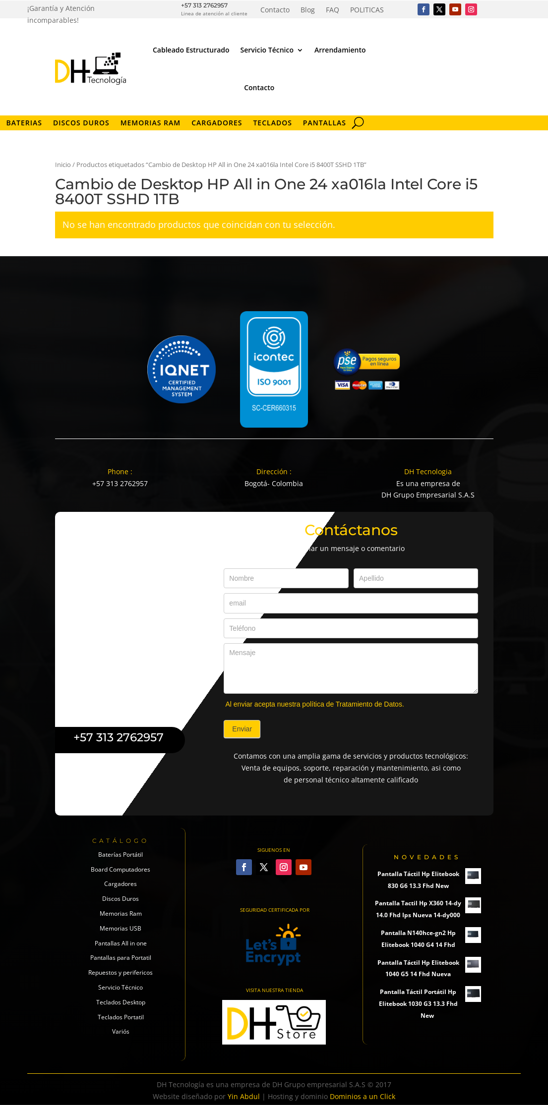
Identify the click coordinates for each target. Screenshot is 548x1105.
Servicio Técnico (267, 50)
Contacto (275, 10)
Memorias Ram (121, 913)
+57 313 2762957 (204, 5)
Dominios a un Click (362, 1096)
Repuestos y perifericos (120, 972)
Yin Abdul (244, 1096)
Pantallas (324, 123)
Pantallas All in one (121, 943)
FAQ (332, 10)
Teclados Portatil (121, 1017)
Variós (120, 1031)
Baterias (24, 123)
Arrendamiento (339, 50)
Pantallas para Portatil (120, 957)
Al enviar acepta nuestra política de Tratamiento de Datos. (314, 704)
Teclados (272, 123)
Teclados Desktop (120, 1002)
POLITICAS (367, 10)
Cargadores (216, 123)
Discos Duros (81, 123)
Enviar (242, 729)
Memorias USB (120, 928)
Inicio (63, 164)
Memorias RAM (151, 123)
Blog (308, 10)
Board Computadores (120, 869)
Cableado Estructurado (191, 50)
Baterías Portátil (120, 854)
